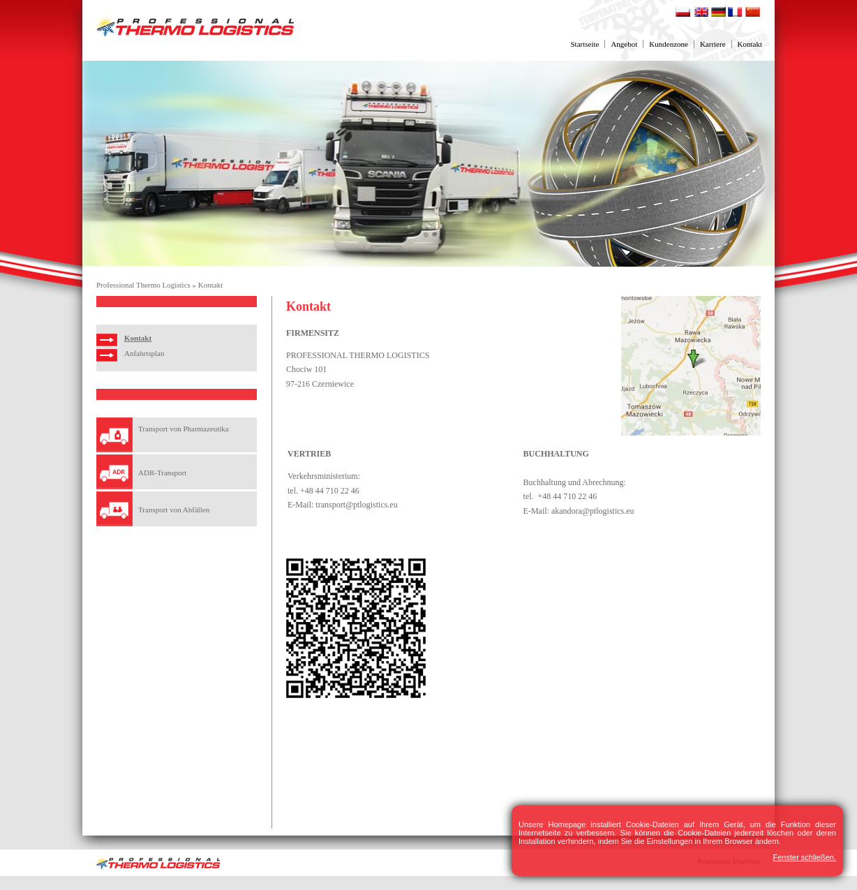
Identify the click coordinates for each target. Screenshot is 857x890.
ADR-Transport (162, 472)
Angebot (624, 44)
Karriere (713, 44)
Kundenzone (668, 44)
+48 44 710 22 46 (329, 491)
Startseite (584, 44)
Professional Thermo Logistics (143, 285)
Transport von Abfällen (173, 509)
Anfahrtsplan (144, 353)
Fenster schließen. (804, 857)
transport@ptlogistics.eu (356, 505)
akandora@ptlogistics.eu (592, 511)
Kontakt (750, 44)
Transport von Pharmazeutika (183, 428)
